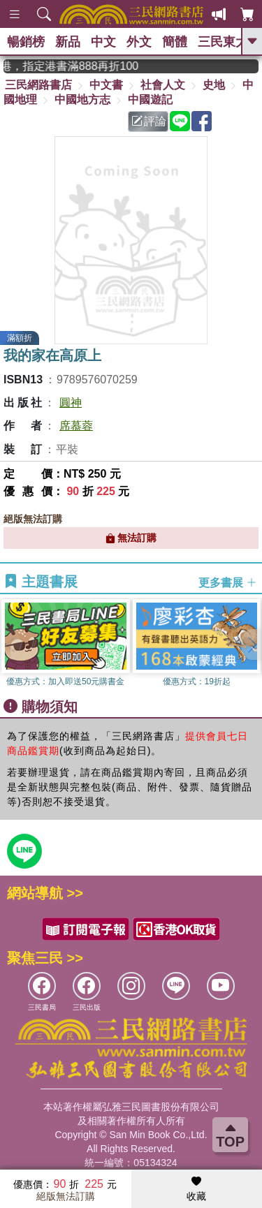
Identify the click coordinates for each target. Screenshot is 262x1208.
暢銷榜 (26, 42)
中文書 (106, 85)
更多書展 (227, 582)
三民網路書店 (38, 85)
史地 (214, 85)
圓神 (70, 402)
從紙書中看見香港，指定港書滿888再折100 (79, 66)
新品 (67, 42)
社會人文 (162, 85)
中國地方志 (82, 99)
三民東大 (223, 42)
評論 (148, 121)
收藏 (196, 1189)
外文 (139, 42)
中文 (103, 42)
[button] (251, 644)
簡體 (174, 42)
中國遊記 (150, 99)
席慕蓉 (76, 426)
